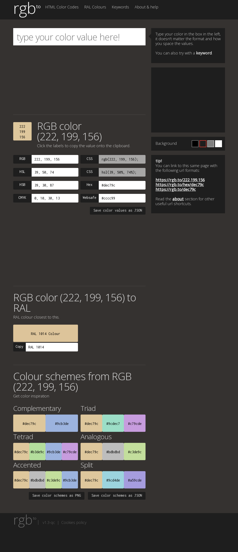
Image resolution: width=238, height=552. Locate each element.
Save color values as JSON (117, 210)
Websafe (89, 197)
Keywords (120, 7)
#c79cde (135, 424)
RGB (22, 159)
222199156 (22, 131)
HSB (22, 185)
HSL (22, 172)
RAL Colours (95, 7)
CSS (89, 159)
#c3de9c (135, 452)
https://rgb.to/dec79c (175, 189)
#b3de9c (37, 452)
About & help (146, 7)
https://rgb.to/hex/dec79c (179, 184)
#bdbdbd (113, 452)
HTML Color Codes (62, 7)
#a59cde (135, 480)
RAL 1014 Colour (45, 334)
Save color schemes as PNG (56, 495)
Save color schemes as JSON (116, 495)
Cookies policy (73, 522)
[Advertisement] (79, 80)
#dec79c (29, 424)
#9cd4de (113, 480)
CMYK (22, 197)
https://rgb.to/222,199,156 (180, 179)
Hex (89, 185)
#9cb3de (62, 424)
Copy (19, 346)
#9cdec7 (113, 424)
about (178, 198)
